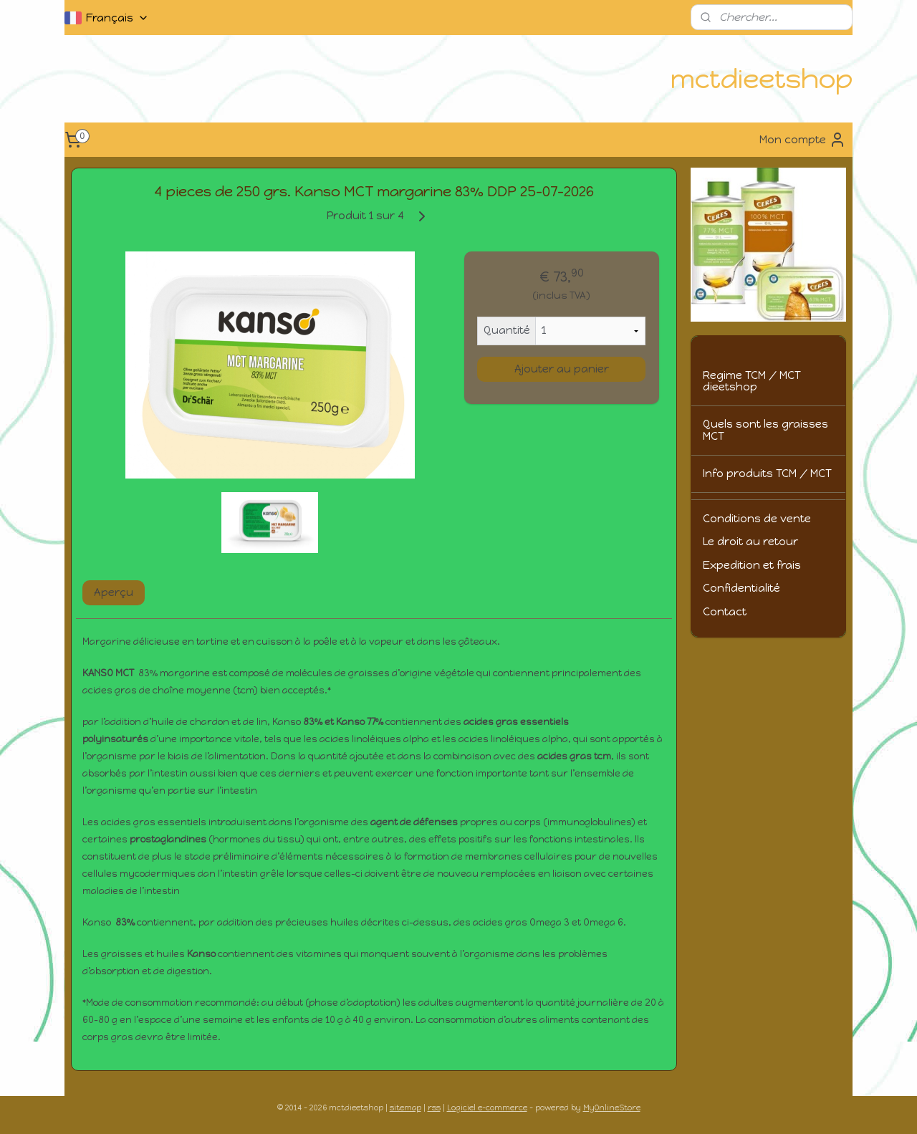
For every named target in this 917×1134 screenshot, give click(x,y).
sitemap (405, 1108)
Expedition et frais (752, 565)
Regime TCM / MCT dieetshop (752, 381)
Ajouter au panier (561, 368)
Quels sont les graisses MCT (765, 430)
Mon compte (802, 139)
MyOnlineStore (611, 1108)
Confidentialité (741, 588)
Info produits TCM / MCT (767, 473)
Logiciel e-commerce (487, 1108)
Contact (724, 611)
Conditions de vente (757, 518)
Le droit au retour (750, 541)
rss (434, 1108)
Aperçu (113, 592)
